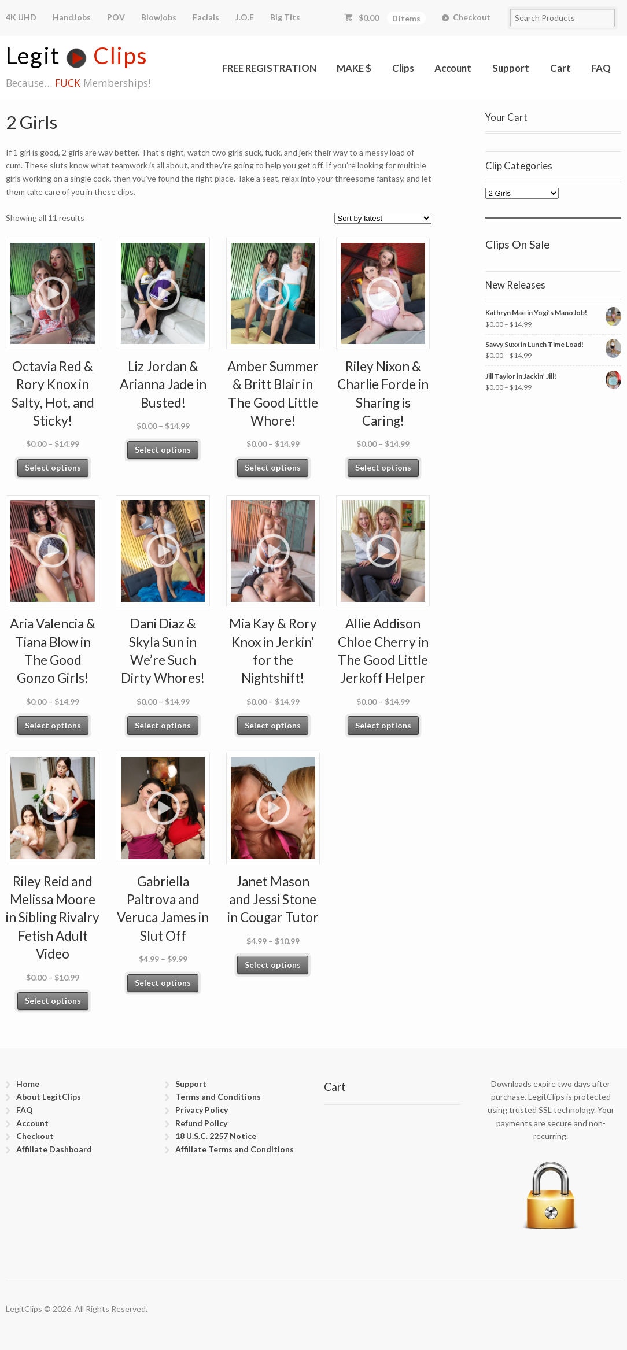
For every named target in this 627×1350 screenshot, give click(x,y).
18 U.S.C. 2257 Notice (215, 1136)
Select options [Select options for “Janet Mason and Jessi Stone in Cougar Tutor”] (273, 965)
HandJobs (72, 17)
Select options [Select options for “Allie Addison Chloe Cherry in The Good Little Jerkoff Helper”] (383, 725)
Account (452, 68)
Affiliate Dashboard (54, 1149)
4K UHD (21, 17)
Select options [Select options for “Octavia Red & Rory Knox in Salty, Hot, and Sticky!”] (53, 467)
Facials (206, 17)
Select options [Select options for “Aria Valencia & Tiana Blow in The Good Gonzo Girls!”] (53, 725)
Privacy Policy (201, 1110)
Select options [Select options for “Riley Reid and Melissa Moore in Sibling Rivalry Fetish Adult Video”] (53, 1000)
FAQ (601, 68)
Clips (403, 68)
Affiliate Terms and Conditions (234, 1149)
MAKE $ (354, 68)
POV (116, 17)
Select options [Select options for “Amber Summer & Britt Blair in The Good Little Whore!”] (273, 467)
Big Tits (285, 17)
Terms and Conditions (218, 1096)
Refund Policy (201, 1123)
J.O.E (244, 17)
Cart (560, 68)
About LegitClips (48, 1096)
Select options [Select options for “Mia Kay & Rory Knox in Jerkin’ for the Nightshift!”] (273, 725)
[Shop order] (382, 218)
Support (510, 68)
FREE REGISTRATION (269, 68)
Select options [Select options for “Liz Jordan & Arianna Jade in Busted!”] (163, 449)
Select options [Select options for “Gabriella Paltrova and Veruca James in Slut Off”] (163, 982)
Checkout (471, 17)
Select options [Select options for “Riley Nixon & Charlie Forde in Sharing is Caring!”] (383, 467)
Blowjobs (158, 17)
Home (27, 1084)
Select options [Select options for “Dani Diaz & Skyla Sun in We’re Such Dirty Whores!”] (163, 725)
